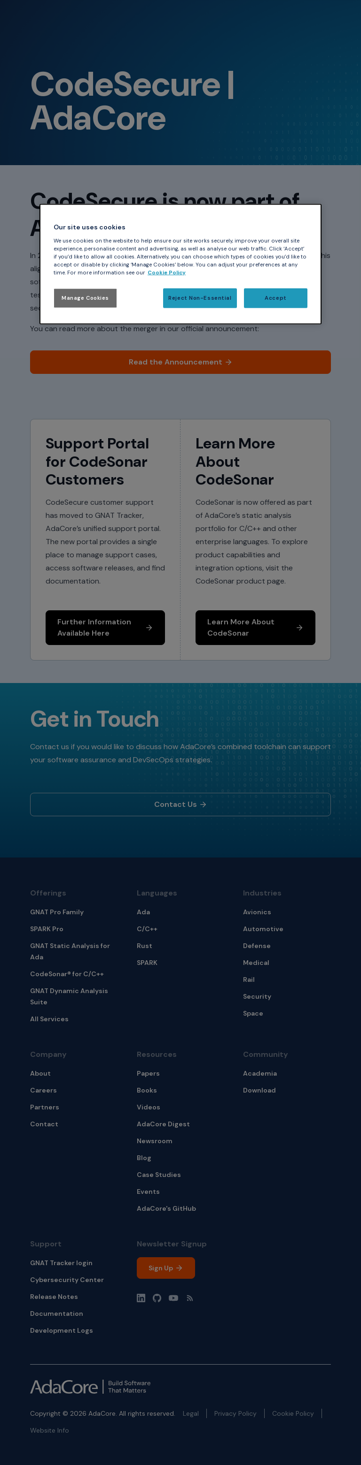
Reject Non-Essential (199, 298)
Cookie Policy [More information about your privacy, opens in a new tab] (167, 272)
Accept (275, 298)
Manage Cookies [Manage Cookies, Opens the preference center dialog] (85, 298)
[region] (180, 264)
